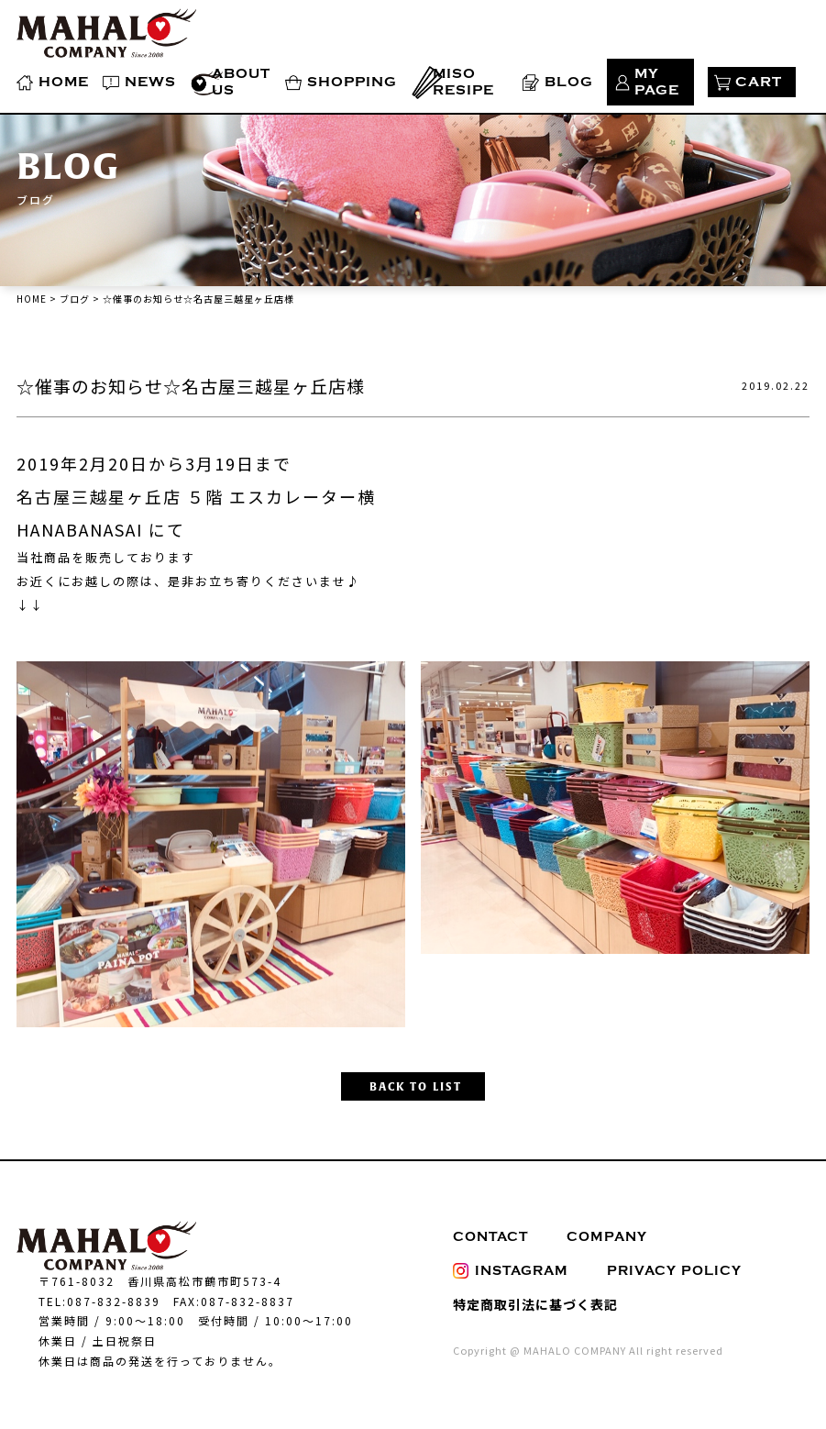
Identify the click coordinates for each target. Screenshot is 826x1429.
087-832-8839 (113, 1301)
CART (758, 82)
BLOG (569, 82)
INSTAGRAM (510, 1271)
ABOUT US (241, 82)
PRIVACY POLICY (674, 1271)
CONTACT (490, 1237)
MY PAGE (656, 82)
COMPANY (607, 1237)
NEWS (150, 82)
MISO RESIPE (463, 82)
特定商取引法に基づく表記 (535, 1304)
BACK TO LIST (415, 1086)
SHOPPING (352, 82)
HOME (64, 82)
